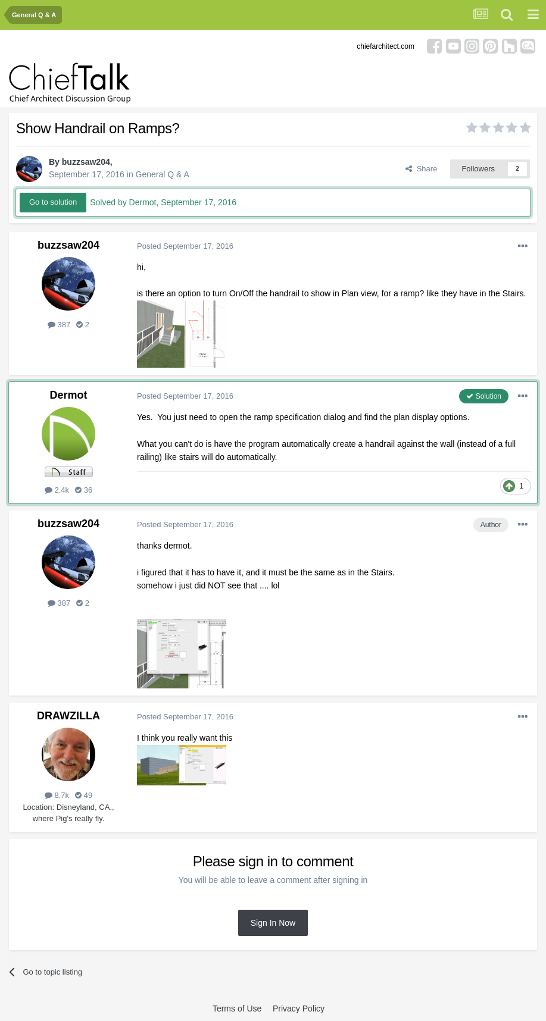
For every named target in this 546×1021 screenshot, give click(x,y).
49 (83, 795)
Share (421, 168)
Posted (185, 246)
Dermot (68, 395)
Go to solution (53, 202)
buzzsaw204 (86, 162)
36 (83, 490)
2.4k (57, 490)
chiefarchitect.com (385, 46)
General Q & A (162, 174)
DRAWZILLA (68, 716)
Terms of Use (237, 1008)
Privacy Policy (299, 1008)
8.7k (57, 795)
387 (59, 324)
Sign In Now (273, 923)
